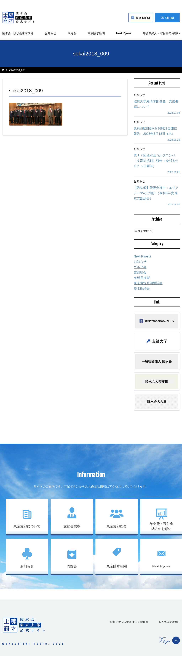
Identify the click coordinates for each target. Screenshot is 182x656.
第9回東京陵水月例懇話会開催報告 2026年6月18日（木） (155, 131)
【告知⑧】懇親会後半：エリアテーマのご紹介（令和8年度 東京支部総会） (156, 193)
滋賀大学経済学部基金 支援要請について (156, 103)
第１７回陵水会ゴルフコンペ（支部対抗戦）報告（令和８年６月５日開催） (156, 161)
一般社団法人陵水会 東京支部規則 (128, 622)
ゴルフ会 (140, 267)
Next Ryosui (123, 33)
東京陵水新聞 (96, 33)
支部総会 (140, 272)
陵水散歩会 (142, 288)
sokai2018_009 (17, 70)
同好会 (72, 33)
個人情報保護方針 (169, 622)
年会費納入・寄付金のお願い (161, 33)
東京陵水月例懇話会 (148, 283)
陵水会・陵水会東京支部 (17, 33)
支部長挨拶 (142, 278)
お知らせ (50, 33)
